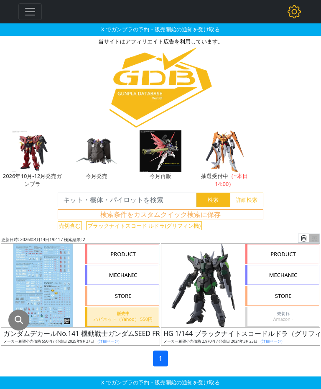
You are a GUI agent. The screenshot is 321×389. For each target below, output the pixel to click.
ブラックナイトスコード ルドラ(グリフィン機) (144, 225)
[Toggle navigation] (30, 11)
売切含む (70, 225)
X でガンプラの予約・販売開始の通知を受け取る (160, 29)
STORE (123, 296)
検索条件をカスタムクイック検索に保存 (160, 214)
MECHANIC (123, 275)
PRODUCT (123, 254)
